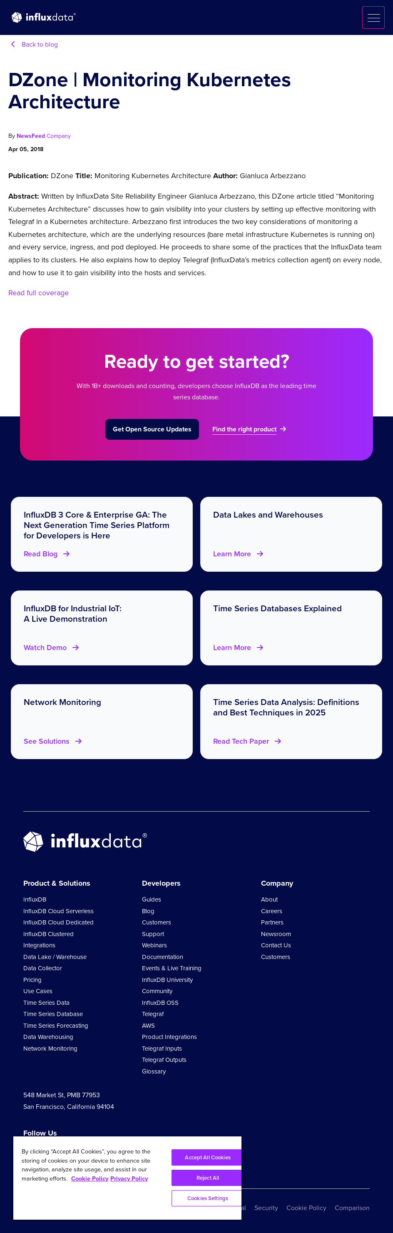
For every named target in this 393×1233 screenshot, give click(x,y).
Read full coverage (38, 292)
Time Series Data (46, 1002)
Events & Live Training (171, 968)
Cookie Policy (306, 1208)
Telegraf (153, 1014)
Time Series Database (53, 1014)
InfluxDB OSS (160, 1002)
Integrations (39, 945)
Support (153, 934)
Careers (271, 911)
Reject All (207, 1178)
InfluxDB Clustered (48, 934)
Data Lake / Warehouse (55, 956)
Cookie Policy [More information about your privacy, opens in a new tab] (89, 1178)
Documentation (162, 956)
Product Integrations (169, 1036)
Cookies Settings (207, 1198)
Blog (148, 911)
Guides (151, 899)
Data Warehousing (48, 1036)
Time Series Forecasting (55, 1025)
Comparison (352, 1208)
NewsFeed (32, 136)
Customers (156, 922)
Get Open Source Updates (152, 429)
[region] (127, 1178)
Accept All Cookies (207, 1157)
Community (157, 991)
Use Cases (37, 991)
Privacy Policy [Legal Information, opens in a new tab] (129, 1178)
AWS (148, 1025)
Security (266, 1208)
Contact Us (276, 945)
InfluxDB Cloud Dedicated (58, 922)
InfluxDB (34, 899)
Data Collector (42, 968)
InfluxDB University (167, 979)
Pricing (32, 979)
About (269, 899)
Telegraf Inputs (162, 1048)
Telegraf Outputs (164, 1059)
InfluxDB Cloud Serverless (58, 911)
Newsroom (276, 934)
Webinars (154, 945)
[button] (373, 17)
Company (59, 136)
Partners (272, 922)
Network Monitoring (50, 1048)
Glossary (154, 1071)
